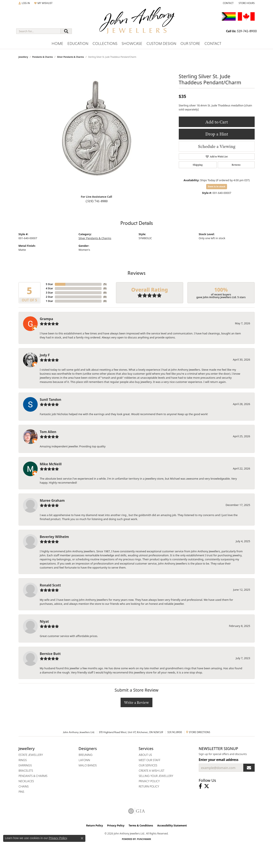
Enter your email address (218, 760)
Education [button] (77, 43)
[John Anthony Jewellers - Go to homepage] (136, 23)
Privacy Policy (115, 825)
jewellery (23, 56)
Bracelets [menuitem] (26, 770)
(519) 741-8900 (97, 201)
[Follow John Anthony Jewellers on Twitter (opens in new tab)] (206, 786)
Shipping (198, 164)
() (104, 284)
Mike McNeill (51, 464)
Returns (236, 164)
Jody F (45, 355)
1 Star (49, 301)
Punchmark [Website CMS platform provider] (144, 839)
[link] (228, 3)
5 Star (49, 284)
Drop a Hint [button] (216, 134)
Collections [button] (105, 43)
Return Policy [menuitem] (149, 786)
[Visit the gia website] (136, 811)
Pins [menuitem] (21, 791)
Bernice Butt (50, 653)
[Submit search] (66, 31)
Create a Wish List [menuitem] (151, 770)
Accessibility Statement (172, 825)
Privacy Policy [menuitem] (149, 781)
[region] (96, 128)
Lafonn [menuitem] (84, 760)
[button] (24, 3)
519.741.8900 (174, 732)
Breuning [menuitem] (86, 754)
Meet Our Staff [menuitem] (149, 760)
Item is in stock (217, 186)
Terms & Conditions (141, 825)
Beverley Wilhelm (54, 536)
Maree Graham (52, 500)
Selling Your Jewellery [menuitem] (156, 776)
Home (57, 43)
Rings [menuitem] (23, 760)
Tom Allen (48, 431)
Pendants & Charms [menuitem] (33, 776)
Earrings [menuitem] (25, 765)
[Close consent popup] (82, 838)
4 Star (49, 288)
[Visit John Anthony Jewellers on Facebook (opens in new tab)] (200, 786)
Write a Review (136, 702)
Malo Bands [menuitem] (88, 765)
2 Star (49, 297)
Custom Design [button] (161, 43)
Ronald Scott (50, 585)
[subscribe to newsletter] (249, 768)
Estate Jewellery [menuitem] (31, 754)
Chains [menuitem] (24, 786)
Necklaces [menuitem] (26, 781)
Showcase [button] (132, 43)
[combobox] (38, 31)
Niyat (44, 621)
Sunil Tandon (50, 399)
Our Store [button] (190, 43)
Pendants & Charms (42, 56)
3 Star (49, 292)
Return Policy (94, 825)
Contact (212, 43)
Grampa (46, 319)
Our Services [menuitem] (148, 765)
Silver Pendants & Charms (70, 56)
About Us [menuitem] (145, 754)
